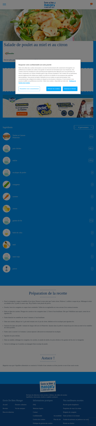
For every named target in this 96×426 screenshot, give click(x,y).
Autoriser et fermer (70, 88)
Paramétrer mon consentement (29, 88)
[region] (48, 76)
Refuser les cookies (54, 88)
